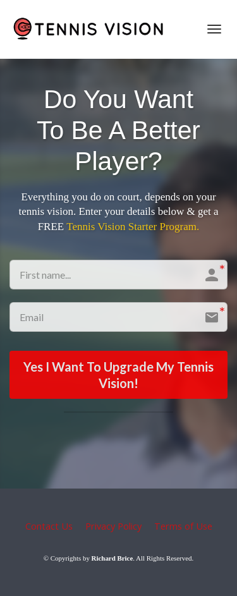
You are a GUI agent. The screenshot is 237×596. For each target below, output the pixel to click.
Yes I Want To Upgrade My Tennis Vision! (118, 375)
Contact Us (49, 526)
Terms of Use (183, 526)
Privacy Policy (113, 526)
